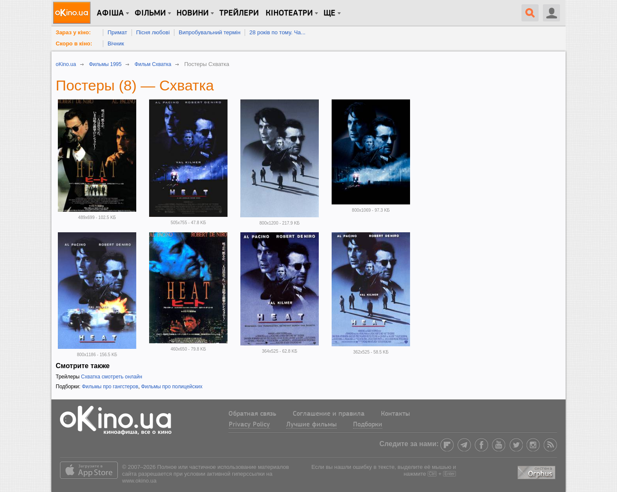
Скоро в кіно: (74, 43)
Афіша (110, 13)
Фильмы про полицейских (171, 387)
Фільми (150, 13)
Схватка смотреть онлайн (111, 377)
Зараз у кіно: (73, 32)
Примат (117, 32)
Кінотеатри (289, 13)
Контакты (395, 414)
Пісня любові (153, 32)
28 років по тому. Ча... (277, 32)
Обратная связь (252, 414)
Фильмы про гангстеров (110, 387)
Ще (329, 13)
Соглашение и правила (329, 414)
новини (193, 13)
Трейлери (239, 13)
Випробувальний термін (209, 32)
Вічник (116, 43)
